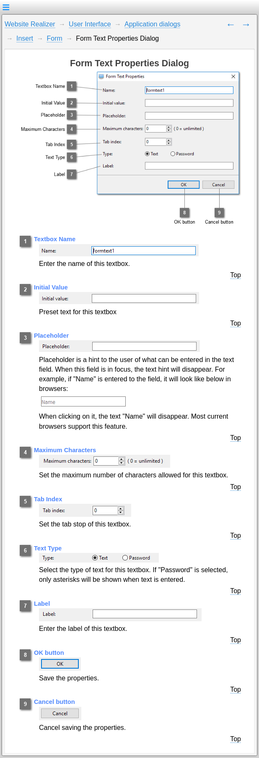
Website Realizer (30, 24)
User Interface (90, 24)
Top (235, 275)
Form (54, 38)
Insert (24, 38)
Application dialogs (152, 24)
